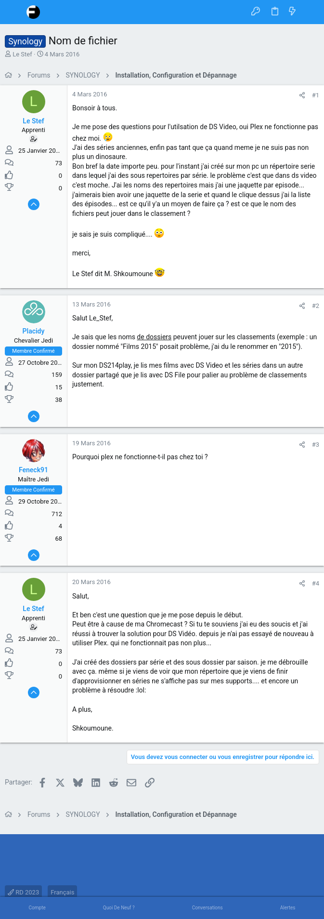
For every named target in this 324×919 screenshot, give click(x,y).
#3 (315, 444)
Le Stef (22, 54)
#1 (315, 95)
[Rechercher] (309, 12)
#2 (315, 305)
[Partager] (302, 95)
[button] (14, 12)
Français (62, 892)
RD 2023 (23, 892)
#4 (315, 583)
